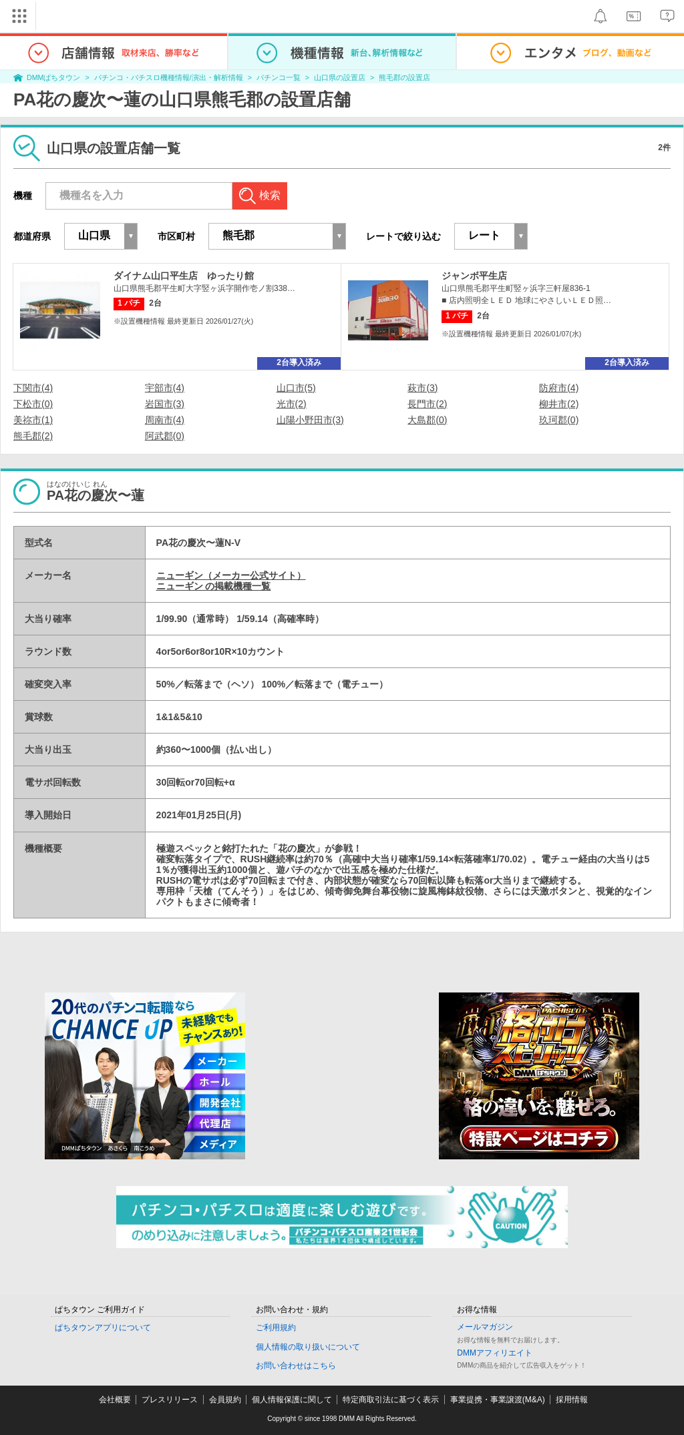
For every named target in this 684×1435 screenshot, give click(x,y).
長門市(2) (427, 403)
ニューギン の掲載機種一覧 (213, 586)
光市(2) (292, 403)
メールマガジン (485, 1327)
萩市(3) (422, 387)
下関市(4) (33, 387)
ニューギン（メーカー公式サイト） (231, 575)
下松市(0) (33, 403)
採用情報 (572, 1399)
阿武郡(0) (164, 436)
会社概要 (115, 1399)
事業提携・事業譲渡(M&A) (497, 1399)
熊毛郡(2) (33, 436)
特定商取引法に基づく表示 (391, 1399)
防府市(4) (558, 387)
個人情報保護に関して (292, 1399)
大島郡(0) (427, 419)
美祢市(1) (33, 419)
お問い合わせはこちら (296, 1365)
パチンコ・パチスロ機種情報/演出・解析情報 (168, 77)
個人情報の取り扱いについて (308, 1347)
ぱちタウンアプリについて (103, 1327)
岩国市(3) (164, 403)
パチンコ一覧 (278, 77)
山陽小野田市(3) (310, 419)
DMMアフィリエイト (494, 1353)
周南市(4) (164, 419)
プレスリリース (170, 1399)
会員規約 (225, 1399)
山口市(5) (296, 387)
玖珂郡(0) (558, 419)
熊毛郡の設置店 (404, 77)
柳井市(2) (558, 403)
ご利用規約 (276, 1327)
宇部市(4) (164, 387)
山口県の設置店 (339, 77)
